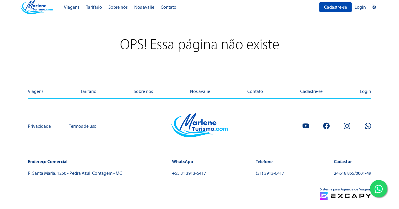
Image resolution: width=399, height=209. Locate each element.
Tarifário (94, 7)
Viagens (71, 7)
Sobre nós (118, 7)
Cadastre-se (335, 7)
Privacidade (39, 126)
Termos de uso (82, 126)
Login (360, 7)
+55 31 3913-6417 (189, 173)
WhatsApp (182, 161)
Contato (168, 7)
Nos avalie (144, 7)
